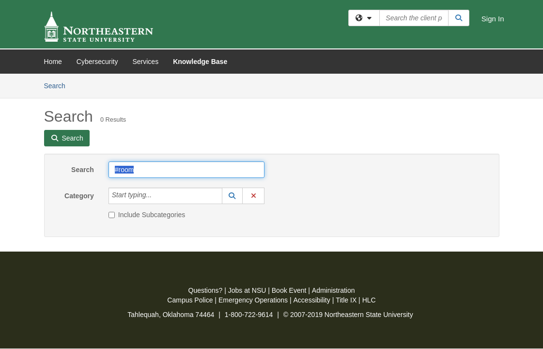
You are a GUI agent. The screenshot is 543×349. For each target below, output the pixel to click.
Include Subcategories (147, 141)
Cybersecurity (97, 61)
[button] (232, 122)
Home (53, 61)
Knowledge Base (200, 61)
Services (145, 61)
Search (82, 96)
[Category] (157, 122)
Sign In (492, 19)
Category (79, 122)
